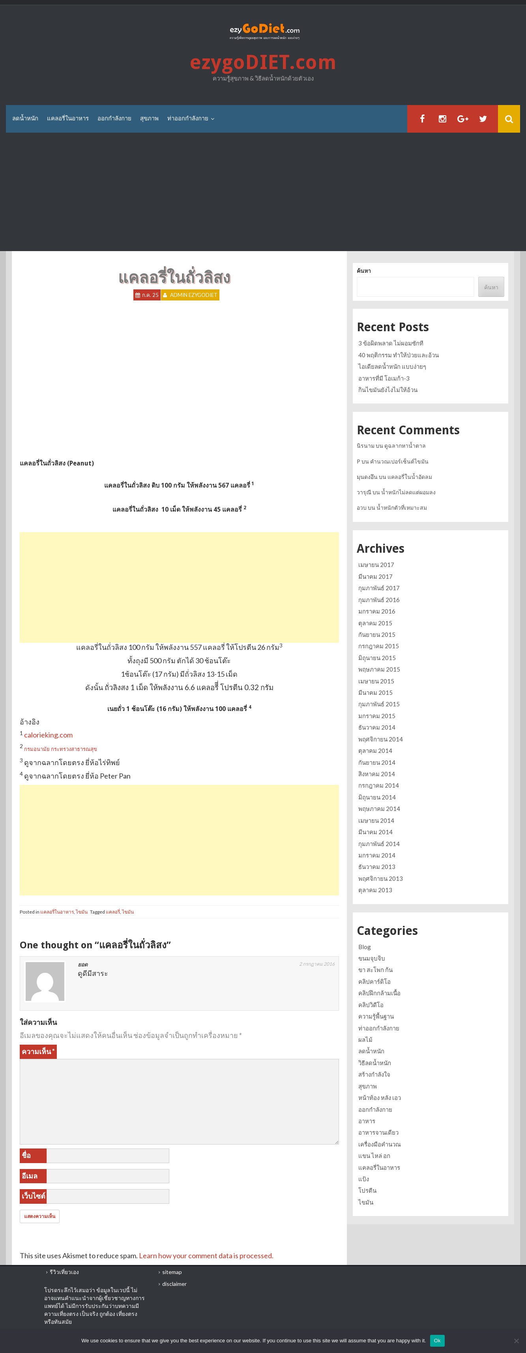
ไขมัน (82, 912)
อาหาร (366, 1120)
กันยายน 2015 (376, 634)
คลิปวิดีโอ (371, 1004)
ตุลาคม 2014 (375, 750)
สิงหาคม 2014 (376, 773)
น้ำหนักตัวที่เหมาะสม (401, 507)
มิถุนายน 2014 (377, 797)
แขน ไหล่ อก (374, 1155)
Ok (437, 1341)
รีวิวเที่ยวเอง (64, 1272)
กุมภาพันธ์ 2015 (379, 703)
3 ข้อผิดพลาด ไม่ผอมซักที (390, 343)
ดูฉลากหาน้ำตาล (405, 445)
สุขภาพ (149, 118)
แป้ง (363, 1178)
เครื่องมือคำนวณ (379, 1144)
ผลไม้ (365, 1039)
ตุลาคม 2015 (375, 623)
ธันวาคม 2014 (376, 727)
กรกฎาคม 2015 (378, 645)
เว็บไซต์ (33, 1196)
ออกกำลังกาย (114, 118)
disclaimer (174, 1283)
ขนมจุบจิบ (371, 958)
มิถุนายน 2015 (377, 657)
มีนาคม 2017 (375, 576)
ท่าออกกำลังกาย (187, 118)
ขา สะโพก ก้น (375, 969)
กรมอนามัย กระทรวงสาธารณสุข (60, 749)
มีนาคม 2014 (375, 831)
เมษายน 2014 (376, 820)
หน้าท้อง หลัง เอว (379, 1097)
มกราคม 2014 (376, 855)
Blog (364, 946)
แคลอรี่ (113, 912)
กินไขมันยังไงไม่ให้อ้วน (387, 389)
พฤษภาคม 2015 (379, 669)
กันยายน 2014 (376, 762)
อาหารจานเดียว (378, 1132)
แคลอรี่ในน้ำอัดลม (409, 476)
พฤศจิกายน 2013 (380, 878)
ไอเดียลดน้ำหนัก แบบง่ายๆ (392, 366)
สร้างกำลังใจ (374, 1074)
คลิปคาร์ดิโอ (374, 981)
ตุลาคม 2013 (375, 889)
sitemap (172, 1272)
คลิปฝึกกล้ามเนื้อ (379, 992)
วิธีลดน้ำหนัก (374, 1062)
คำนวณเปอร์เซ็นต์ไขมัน (399, 461)
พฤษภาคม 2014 (379, 808)
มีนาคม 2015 (375, 692)
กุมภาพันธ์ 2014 (379, 843)
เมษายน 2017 (376, 564)
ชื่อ (26, 1155)
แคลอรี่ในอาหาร (68, 118)
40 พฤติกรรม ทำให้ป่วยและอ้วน (398, 354)
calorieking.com (48, 734)
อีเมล (29, 1175)
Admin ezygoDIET (193, 295)
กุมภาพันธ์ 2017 (379, 587)
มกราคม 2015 (376, 715)
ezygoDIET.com (263, 62)
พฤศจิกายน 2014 (380, 739)
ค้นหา (364, 270)
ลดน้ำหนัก (25, 118)
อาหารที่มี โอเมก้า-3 (384, 378)
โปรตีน (367, 1190)
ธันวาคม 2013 (376, 866)
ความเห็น (38, 1051)
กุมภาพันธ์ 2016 (379, 599)
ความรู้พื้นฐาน (376, 1016)
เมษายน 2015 (376, 681)
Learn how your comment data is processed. (206, 1255)
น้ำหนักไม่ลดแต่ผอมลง (408, 492)
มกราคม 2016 (376, 611)
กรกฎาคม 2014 (378, 785)
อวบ (362, 507)
